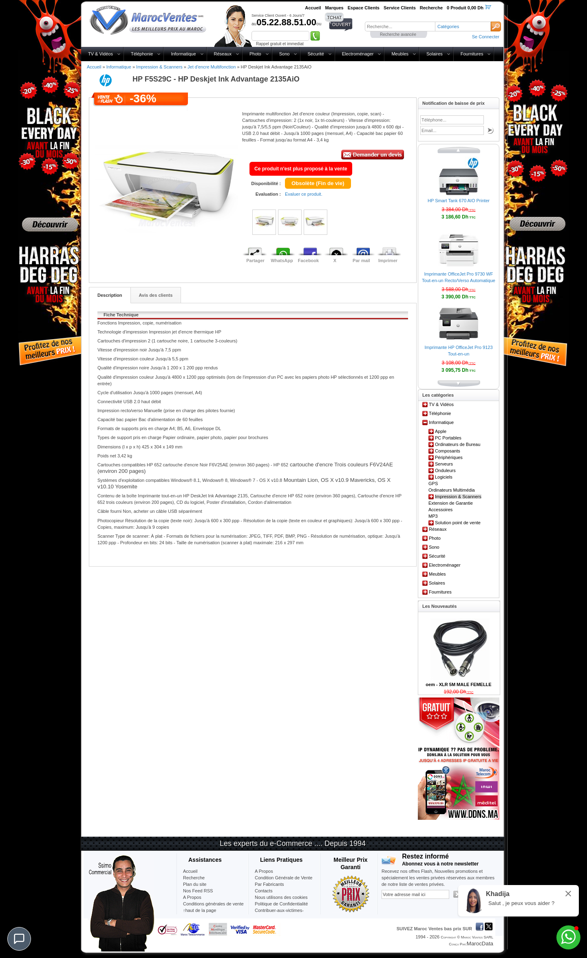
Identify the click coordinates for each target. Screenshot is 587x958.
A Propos (264, 871)
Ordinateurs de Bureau (457, 444)
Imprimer (387, 260)
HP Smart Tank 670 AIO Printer (459, 200)
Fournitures (472, 53)
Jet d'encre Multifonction (212, 66)
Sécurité (315, 53)
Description (109, 295)
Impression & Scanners (159, 66)
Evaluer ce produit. (303, 194)
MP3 (433, 516)
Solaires (434, 53)
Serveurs (444, 463)
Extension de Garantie (450, 503)
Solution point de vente (458, 522)
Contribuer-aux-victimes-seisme (279, 913)
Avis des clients (156, 295)
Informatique (183, 53)
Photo (255, 53)
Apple (440, 431)
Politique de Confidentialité (281, 903)
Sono (284, 53)
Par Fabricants (269, 884)
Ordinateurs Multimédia (451, 490)
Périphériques (449, 457)
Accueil (94, 66)
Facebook (308, 260)
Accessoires (440, 509)
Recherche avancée (398, 34)
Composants (447, 450)
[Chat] (19, 939)
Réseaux (223, 53)
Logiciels (443, 477)
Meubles (399, 53)
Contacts (263, 890)
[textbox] (400, 26)
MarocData (480, 943)
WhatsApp (282, 260)
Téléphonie (142, 53)
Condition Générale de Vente (283, 877)
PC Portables (448, 437)
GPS (433, 483)
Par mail (361, 260)
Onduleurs (445, 470)
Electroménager (358, 53)
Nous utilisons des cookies (281, 897)
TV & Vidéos (100, 53)
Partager (255, 260)
